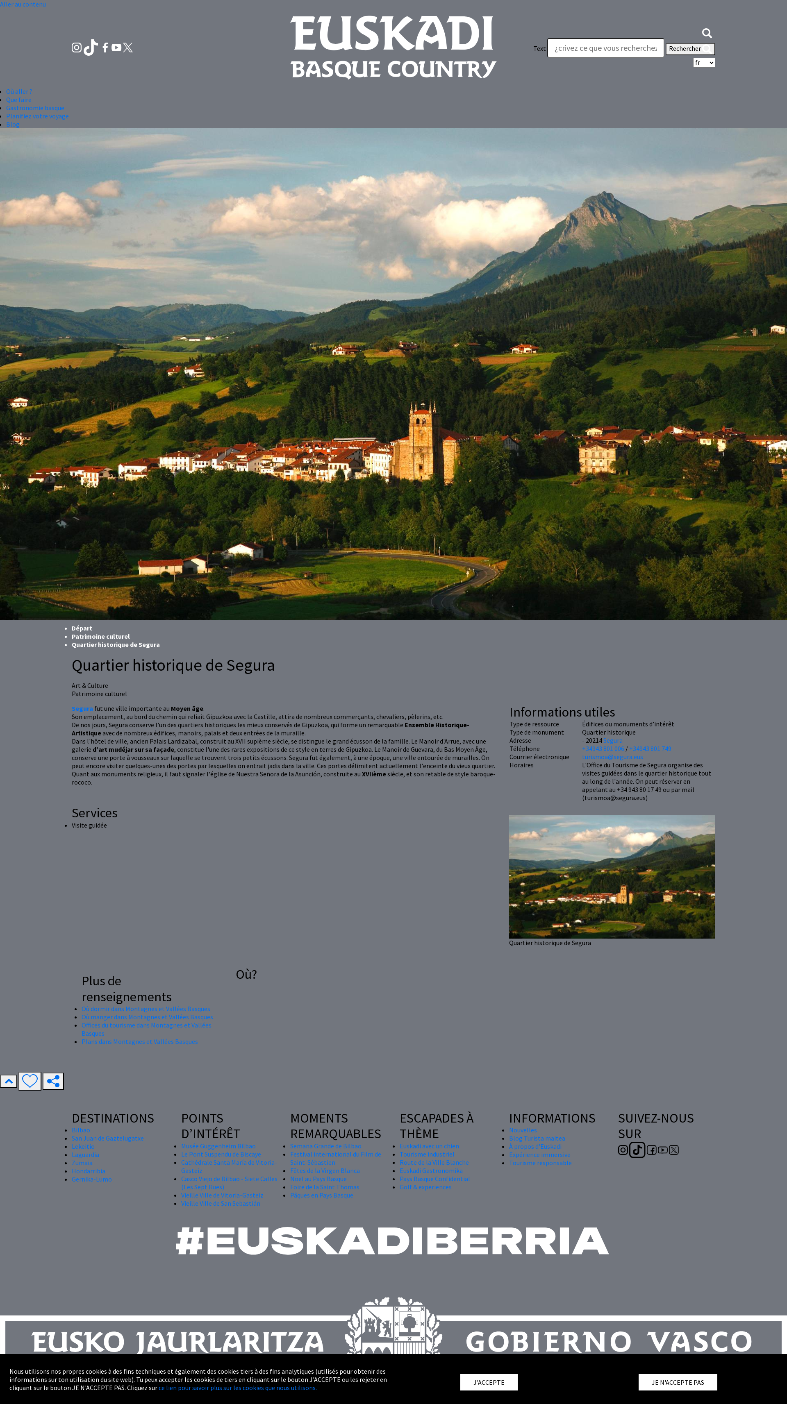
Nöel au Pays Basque (318, 1179)
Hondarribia (88, 1171)
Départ (82, 628)
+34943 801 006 (603, 748)
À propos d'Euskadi (535, 1146)
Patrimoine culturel (101, 636)
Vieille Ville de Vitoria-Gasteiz (222, 1195)
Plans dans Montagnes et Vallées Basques (140, 1041)
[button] (707, 32)
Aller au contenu (23, 4)
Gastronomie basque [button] (35, 108)
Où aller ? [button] (19, 91)
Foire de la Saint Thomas (324, 1187)
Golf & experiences (426, 1187)
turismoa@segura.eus (612, 757)
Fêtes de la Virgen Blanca (325, 1170)
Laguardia (85, 1154)
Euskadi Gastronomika (431, 1170)
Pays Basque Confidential (435, 1179)
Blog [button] (13, 124)
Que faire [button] (19, 99)
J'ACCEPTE (489, 1382)
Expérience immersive (540, 1154)
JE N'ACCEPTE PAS (678, 1382)
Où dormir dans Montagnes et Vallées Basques (146, 1009)
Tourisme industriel (427, 1154)
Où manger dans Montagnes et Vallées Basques (147, 1017)
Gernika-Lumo (92, 1179)
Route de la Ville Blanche (434, 1162)
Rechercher (690, 49)
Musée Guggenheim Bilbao (218, 1146)
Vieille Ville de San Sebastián (220, 1203)
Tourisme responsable (540, 1163)
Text (539, 48)
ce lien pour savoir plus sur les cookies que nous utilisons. (238, 1388)
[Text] (605, 48)
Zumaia (82, 1163)
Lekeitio (83, 1146)
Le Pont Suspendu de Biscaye (221, 1154)
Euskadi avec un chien (429, 1146)
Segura (613, 740)
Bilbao (81, 1130)
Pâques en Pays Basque (321, 1195)
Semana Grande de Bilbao (326, 1146)
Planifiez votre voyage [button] (37, 116)
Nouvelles (523, 1130)
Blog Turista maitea (537, 1138)
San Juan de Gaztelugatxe (108, 1138)
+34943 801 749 (650, 748)
